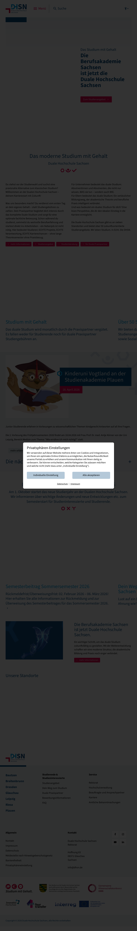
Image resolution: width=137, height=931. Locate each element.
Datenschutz (62, 486)
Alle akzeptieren (89, 478)
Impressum (75, 486)
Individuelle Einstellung (47, 478)
